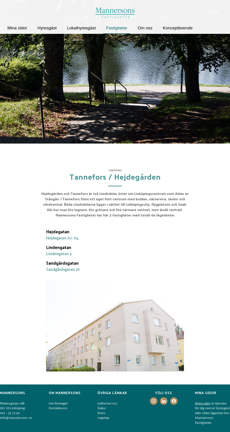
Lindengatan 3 (58, 254)
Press (101, 413)
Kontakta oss (58, 408)
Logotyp (103, 417)
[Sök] (227, 39)
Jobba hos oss (107, 403)
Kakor (101, 408)
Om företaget (58, 403)
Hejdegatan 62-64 (62, 238)
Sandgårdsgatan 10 (63, 270)
